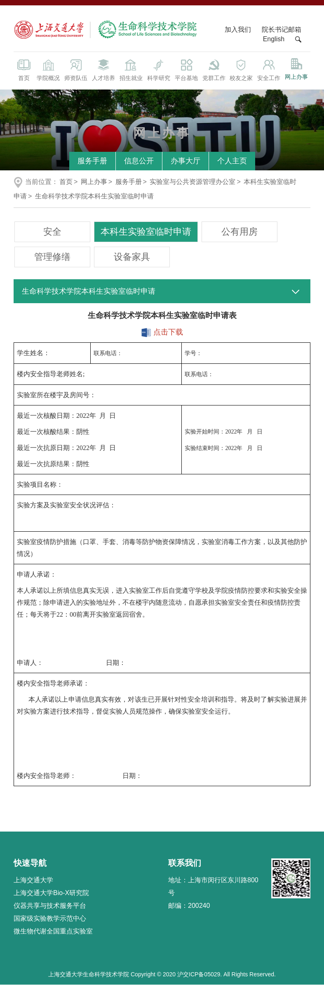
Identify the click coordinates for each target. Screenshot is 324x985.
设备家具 (132, 257)
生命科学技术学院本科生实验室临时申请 (94, 196)
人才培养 (103, 69)
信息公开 (139, 161)
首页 (24, 69)
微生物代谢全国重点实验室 (53, 931)
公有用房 (239, 231)
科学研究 (158, 69)
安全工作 (269, 69)
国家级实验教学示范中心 (50, 918)
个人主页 (232, 161)
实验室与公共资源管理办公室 (192, 181)
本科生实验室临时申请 (146, 231)
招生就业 (131, 69)
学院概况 (48, 69)
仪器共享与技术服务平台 (50, 905)
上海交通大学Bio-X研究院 (51, 892)
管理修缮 (52, 257)
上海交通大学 (33, 880)
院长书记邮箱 (281, 29)
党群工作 (214, 69)
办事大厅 (185, 161)
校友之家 (241, 69)
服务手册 (92, 161)
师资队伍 (75, 69)
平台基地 (186, 69)
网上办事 (296, 69)
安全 (52, 231)
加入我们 (239, 29)
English (273, 38)
